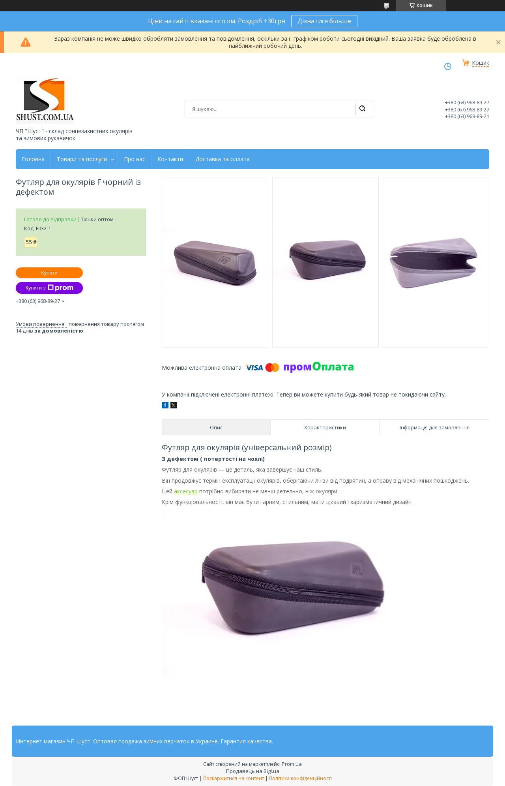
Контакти (170, 159)
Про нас (134, 159)
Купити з (49, 287)
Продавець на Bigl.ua (252, 771)
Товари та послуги (82, 159)
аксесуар (186, 491)
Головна (33, 159)
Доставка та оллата (222, 159)
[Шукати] (362, 109)
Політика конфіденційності (300, 778)
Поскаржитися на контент (233, 778)
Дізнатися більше (324, 21)
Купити (49, 273)
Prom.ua (292, 763)
